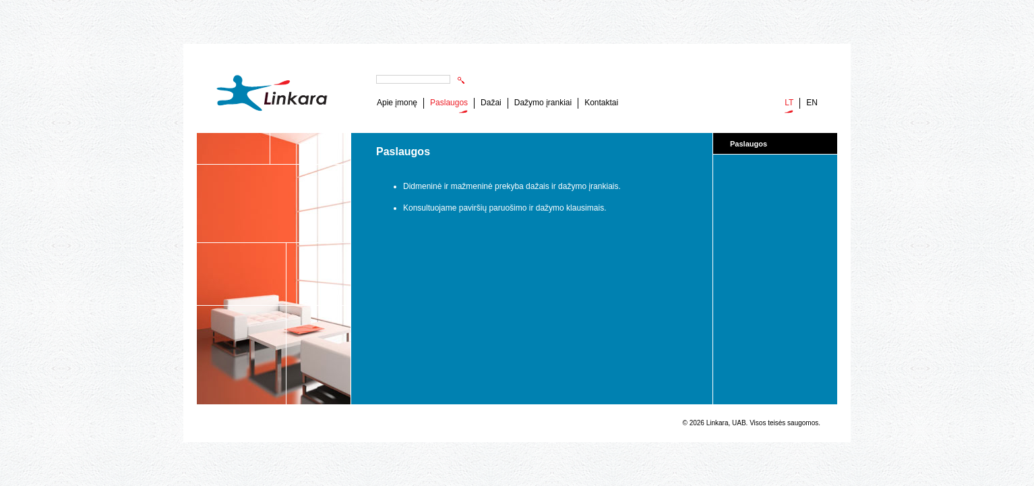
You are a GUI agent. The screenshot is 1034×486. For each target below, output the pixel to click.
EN (812, 102)
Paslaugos (449, 102)
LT (789, 102)
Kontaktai (601, 102)
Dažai (491, 102)
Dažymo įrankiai (543, 102)
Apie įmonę (397, 102)
